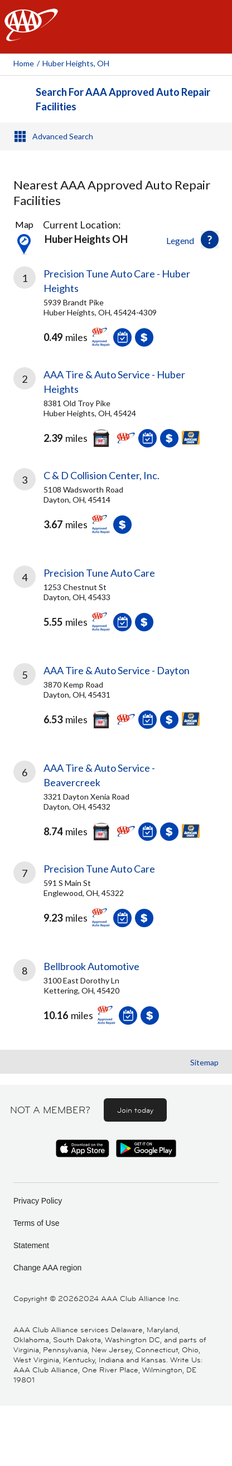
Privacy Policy (37, 1200)
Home (23, 63)
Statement (31, 1245)
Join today (135, 1110)
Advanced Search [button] (62, 136)
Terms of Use (36, 1223)
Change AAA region (47, 1267)
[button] (210, 240)
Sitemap (204, 1062)
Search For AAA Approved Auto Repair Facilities (123, 99)
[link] (116, 309)
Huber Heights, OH (75, 63)
